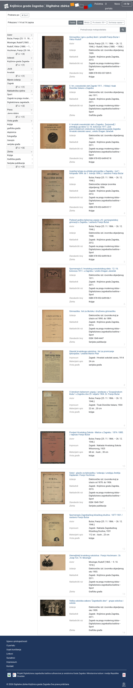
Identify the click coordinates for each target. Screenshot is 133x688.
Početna (99, 3)
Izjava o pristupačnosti (16, 641)
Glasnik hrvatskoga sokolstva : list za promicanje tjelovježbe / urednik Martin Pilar (91, 352)
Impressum (11, 662)
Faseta (72, 22)
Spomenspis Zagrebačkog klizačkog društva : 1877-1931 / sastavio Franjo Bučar (96, 516)
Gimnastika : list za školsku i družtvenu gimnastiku (92, 311)
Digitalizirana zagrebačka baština (104, 66)
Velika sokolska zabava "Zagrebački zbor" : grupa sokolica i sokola (96, 602)
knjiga (91, 412)
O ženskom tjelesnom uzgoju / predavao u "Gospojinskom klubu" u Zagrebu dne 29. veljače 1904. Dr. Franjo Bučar (95, 393)
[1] (19, 65)
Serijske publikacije (97, 342)
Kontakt (10, 666)
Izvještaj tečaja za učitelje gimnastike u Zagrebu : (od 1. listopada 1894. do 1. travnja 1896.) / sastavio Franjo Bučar (96, 172)
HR (126, 4)
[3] (19, 106)
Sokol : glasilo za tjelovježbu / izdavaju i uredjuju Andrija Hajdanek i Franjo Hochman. (94, 474)
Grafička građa (95, 115)
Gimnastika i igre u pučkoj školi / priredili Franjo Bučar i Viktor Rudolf (94, 38)
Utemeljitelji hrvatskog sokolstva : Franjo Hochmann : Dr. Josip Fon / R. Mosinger (95, 556)
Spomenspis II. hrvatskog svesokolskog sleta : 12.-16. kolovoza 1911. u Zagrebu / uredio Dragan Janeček (93, 270)
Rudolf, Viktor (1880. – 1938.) (109, 46)
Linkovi (9, 654)
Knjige (92, 76)
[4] (19, 54)
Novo (117, 3)
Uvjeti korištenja (13, 649)
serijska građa (95, 365)
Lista (80, 22)
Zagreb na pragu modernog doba (104, 63)
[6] (19, 148)
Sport (25, 15)
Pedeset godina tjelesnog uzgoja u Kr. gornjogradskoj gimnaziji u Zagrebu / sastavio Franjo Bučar (93, 221)
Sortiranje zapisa (115, 22)
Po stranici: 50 (98, 22)
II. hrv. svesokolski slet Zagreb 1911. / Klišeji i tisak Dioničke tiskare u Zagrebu (92, 87)
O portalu (10, 645)
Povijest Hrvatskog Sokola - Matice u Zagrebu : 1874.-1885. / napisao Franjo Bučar (96, 433)
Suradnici (10, 658)
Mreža (86, 22)
